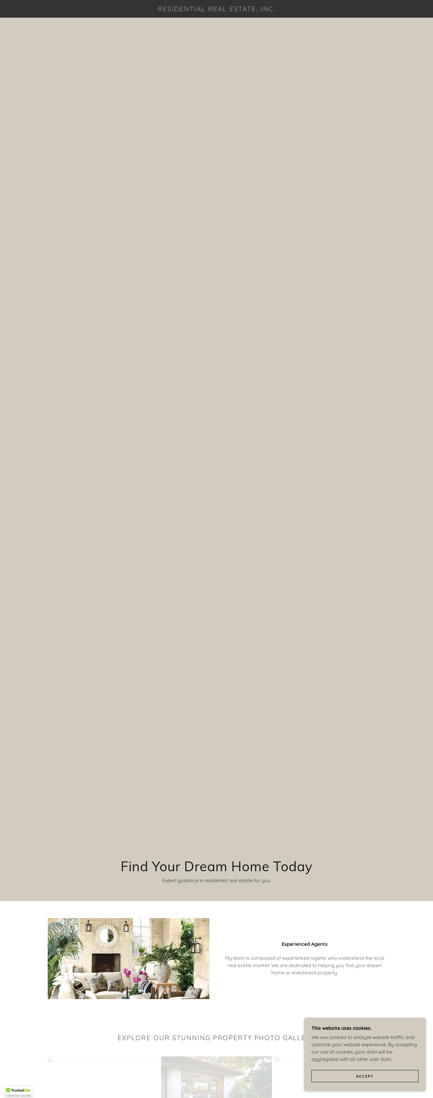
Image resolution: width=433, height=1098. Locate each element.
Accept (365, 1080)
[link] (216, 9)
